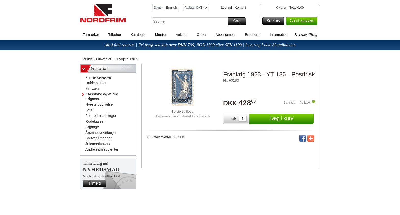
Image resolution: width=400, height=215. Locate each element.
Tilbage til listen (126, 59)
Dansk (158, 7)
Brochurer (252, 35)
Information (279, 35)
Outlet (201, 35)
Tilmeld (96, 183)
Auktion (182, 35)
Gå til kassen (303, 21)
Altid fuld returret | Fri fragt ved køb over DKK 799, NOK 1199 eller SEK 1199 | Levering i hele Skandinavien (200, 44)
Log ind (226, 7)
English (171, 7)
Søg (238, 21)
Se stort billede (182, 111)
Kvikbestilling (306, 34)
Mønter (160, 35)
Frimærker (91, 35)
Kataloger (138, 35)
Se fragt (289, 102)
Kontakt (240, 7)
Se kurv (274, 21)
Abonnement (226, 35)
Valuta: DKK (196, 8)
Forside (86, 59)
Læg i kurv (290, 119)
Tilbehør (114, 35)
